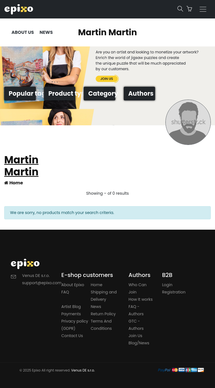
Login (167, 285)
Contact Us (72, 335)
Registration (174, 292)
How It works (140, 299)
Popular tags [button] (22, 93)
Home (13, 183)
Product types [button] (62, 93)
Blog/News (138, 343)
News (96, 306)
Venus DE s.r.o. (83, 370)
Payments (71, 314)
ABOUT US (22, 32)
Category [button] (101, 93)
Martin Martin (107, 32)
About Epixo (72, 285)
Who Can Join (137, 288)
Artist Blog (71, 306)
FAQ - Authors (136, 310)
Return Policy (103, 314)
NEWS (46, 32)
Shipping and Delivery (104, 295)
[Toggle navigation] (203, 9)
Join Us (135, 335)
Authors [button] (141, 93)
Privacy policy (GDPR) (74, 324)
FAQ (65, 292)
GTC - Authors (136, 324)
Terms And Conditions (101, 324)
